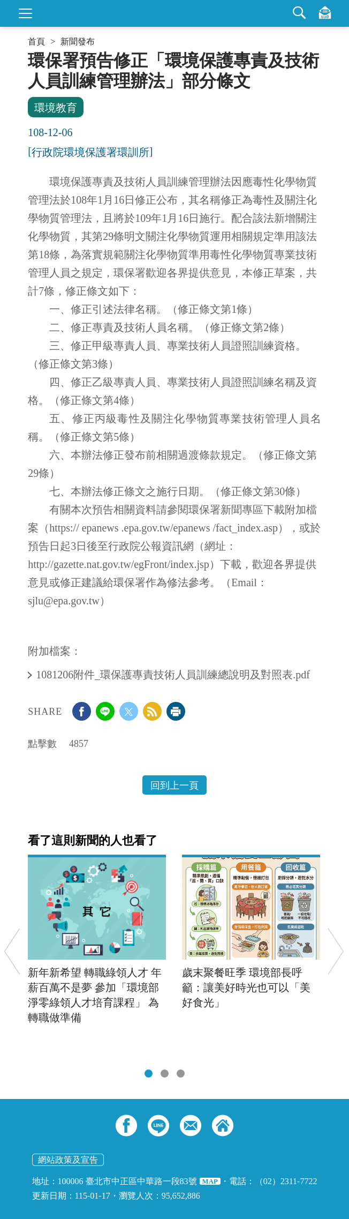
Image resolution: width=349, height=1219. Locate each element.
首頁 (36, 42)
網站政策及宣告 (68, 1159)
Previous (12, 951)
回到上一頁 (174, 785)
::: (31, 54)
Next (336, 951)
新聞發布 (77, 42)
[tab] (149, 1074)
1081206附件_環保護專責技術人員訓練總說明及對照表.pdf (174, 674)
